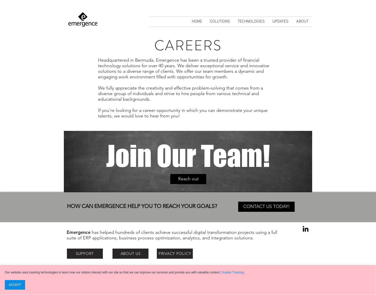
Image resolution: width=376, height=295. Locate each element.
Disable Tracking (232, 272)
